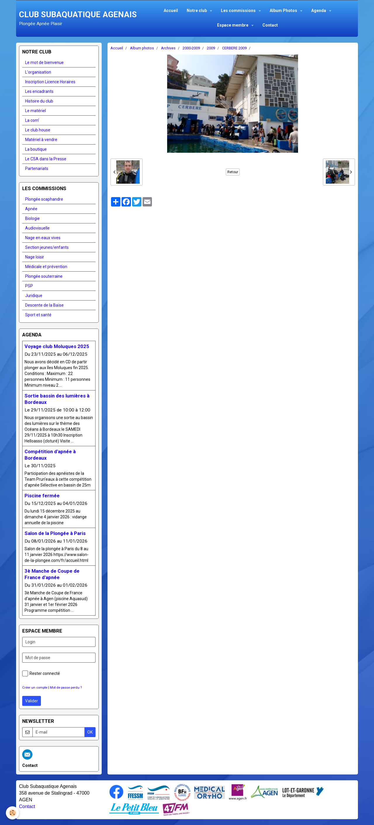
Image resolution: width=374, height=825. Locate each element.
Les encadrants (39, 91)
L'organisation (38, 72)
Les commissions (239, 10)
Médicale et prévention (46, 266)
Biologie (32, 218)
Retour (232, 172)
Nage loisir (34, 257)
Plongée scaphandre (44, 199)
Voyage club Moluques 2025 (57, 346)
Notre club (197, 10)
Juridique (33, 295)
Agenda (319, 10)
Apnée (31, 208)
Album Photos (284, 10)
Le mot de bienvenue (44, 62)
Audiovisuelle (37, 228)
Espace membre (233, 25)
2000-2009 (191, 48)
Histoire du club (39, 101)
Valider (31, 701)
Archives (168, 48)
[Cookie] (12, 812)
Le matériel (35, 110)
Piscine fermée (42, 496)
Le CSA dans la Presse (45, 159)
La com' (32, 120)
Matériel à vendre (41, 139)
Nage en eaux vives (42, 237)
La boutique (36, 149)
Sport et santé (38, 314)
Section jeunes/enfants (47, 247)
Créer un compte (34, 687)
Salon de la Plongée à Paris (55, 533)
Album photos (142, 48)
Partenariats (36, 168)
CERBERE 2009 (234, 48)
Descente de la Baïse (44, 305)
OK (90, 732)
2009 (211, 48)
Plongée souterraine (44, 276)
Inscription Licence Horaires (50, 81)
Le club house (37, 130)
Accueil (171, 10)
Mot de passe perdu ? (66, 687)
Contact (270, 25)
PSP (29, 286)
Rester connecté (41, 673)
